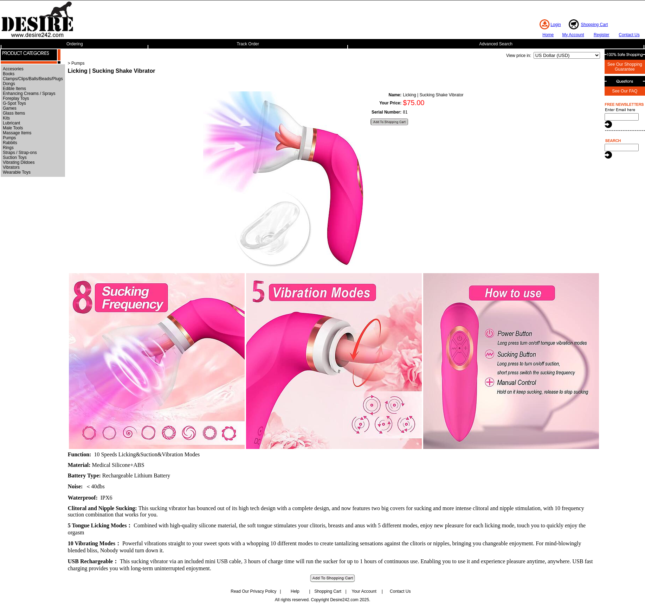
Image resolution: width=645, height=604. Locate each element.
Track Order (248, 43)
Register (601, 34)
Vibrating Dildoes (19, 162)
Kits (6, 118)
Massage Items (17, 132)
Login (555, 24)
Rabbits (10, 142)
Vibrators (11, 167)
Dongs (9, 83)
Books (8, 73)
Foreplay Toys (16, 98)
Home (548, 34)
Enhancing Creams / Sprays (29, 93)
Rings (8, 147)
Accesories (13, 68)
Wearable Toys (17, 172)
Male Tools (13, 128)
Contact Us (629, 34)
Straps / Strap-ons (20, 152)
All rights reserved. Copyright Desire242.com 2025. (322, 599)
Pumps (9, 137)
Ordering (74, 43)
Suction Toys (15, 157)
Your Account (363, 591)
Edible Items (14, 88)
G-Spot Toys (14, 103)
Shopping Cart (594, 24)
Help (295, 591)
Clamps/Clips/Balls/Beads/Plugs (33, 78)
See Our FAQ (624, 91)
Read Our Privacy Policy (253, 591)
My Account (573, 34)
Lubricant (11, 123)
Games (10, 108)
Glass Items (14, 113)
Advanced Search (495, 43)
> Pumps (76, 63)
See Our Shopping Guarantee (624, 67)
